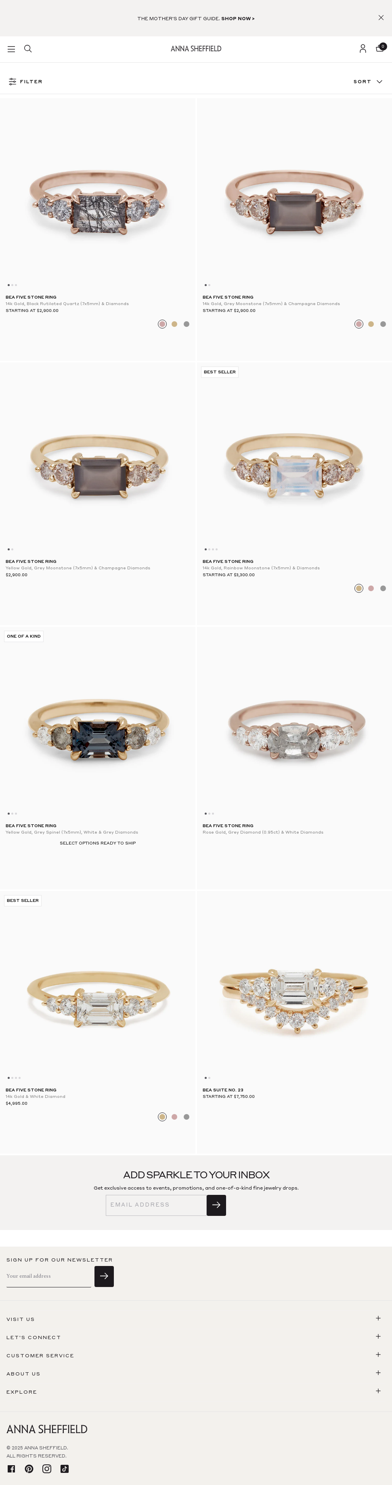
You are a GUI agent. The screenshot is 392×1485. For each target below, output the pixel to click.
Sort (369, 82)
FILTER (25, 82)
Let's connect (33, 1337)
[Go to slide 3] (216, 549)
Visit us (20, 1319)
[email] (156, 1205)
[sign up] (216, 1205)
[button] (381, 18)
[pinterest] (29, 1469)
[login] (363, 49)
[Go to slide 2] (16, 285)
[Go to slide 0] (8, 285)
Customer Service (40, 1356)
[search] (27, 49)
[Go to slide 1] (12, 285)
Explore (21, 1392)
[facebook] (11, 1469)
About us (23, 1374)
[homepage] (196, 49)
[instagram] (47, 1469)
